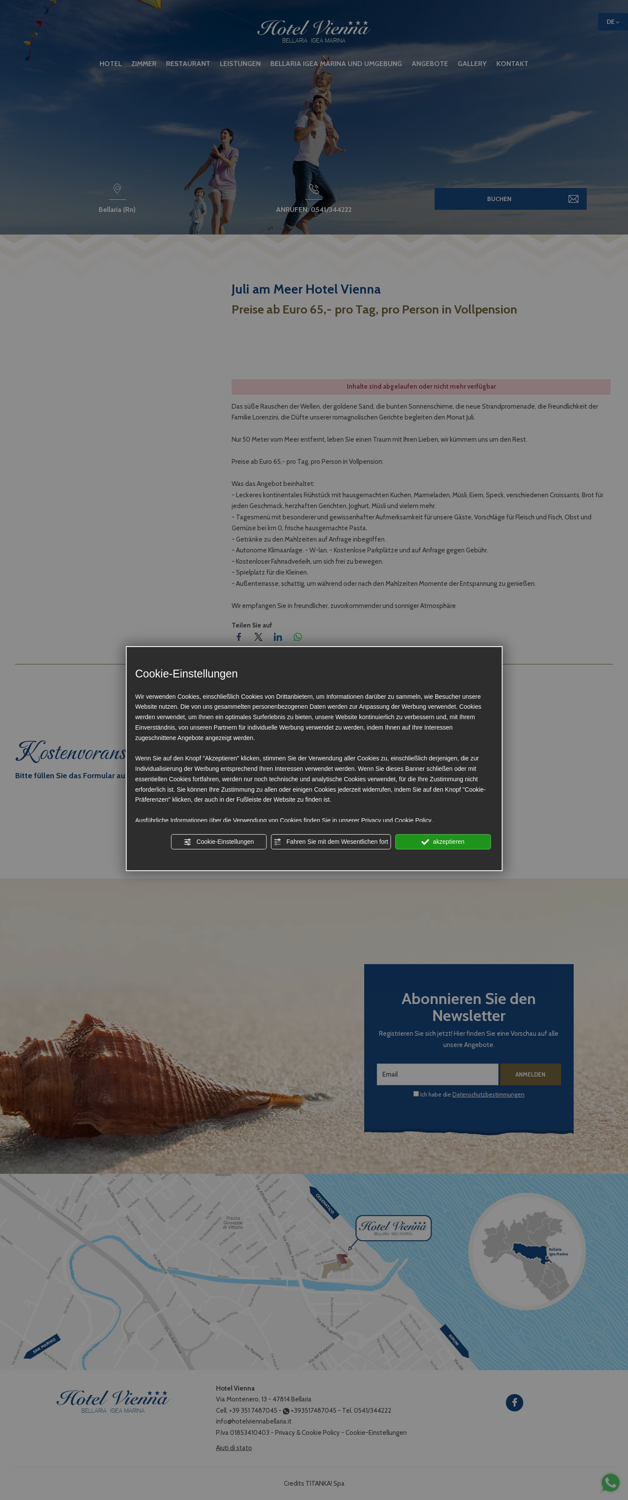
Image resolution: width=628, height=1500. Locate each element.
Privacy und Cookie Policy (396, 820)
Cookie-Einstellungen (218, 842)
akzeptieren (442, 842)
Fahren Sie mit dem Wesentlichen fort (330, 842)
